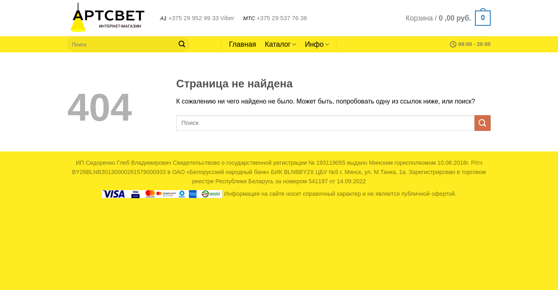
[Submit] (182, 44)
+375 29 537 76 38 (281, 17)
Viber (227, 17)
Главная (242, 44)
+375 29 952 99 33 (193, 17)
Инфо (317, 44)
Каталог (280, 44)
